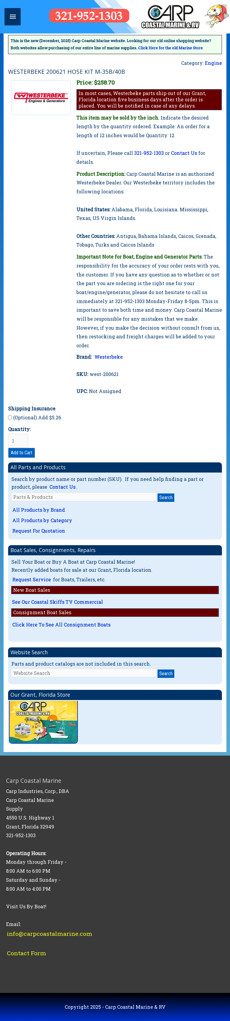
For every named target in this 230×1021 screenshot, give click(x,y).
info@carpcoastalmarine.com (49, 933)
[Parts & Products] (84, 497)
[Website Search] (84, 673)
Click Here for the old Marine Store (170, 47)
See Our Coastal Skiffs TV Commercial (57, 602)
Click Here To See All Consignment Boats (61, 624)
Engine (213, 63)
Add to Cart (21, 453)
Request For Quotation (38, 531)
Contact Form (26, 953)
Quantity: (19, 437)
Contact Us (184, 153)
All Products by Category (42, 520)
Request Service (31, 579)
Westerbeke (108, 357)
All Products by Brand (38, 510)
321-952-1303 (149, 153)
